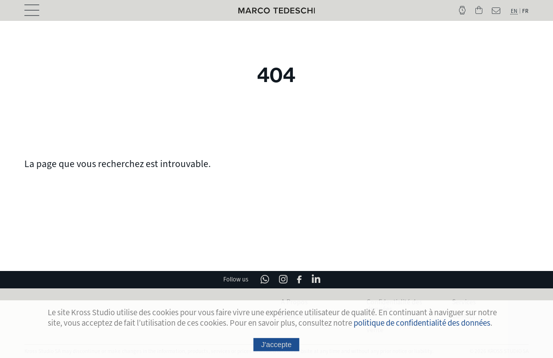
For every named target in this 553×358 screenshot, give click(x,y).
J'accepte (276, 347)
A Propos (294, 302)
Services (464, 302)
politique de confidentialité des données (422, 326)
